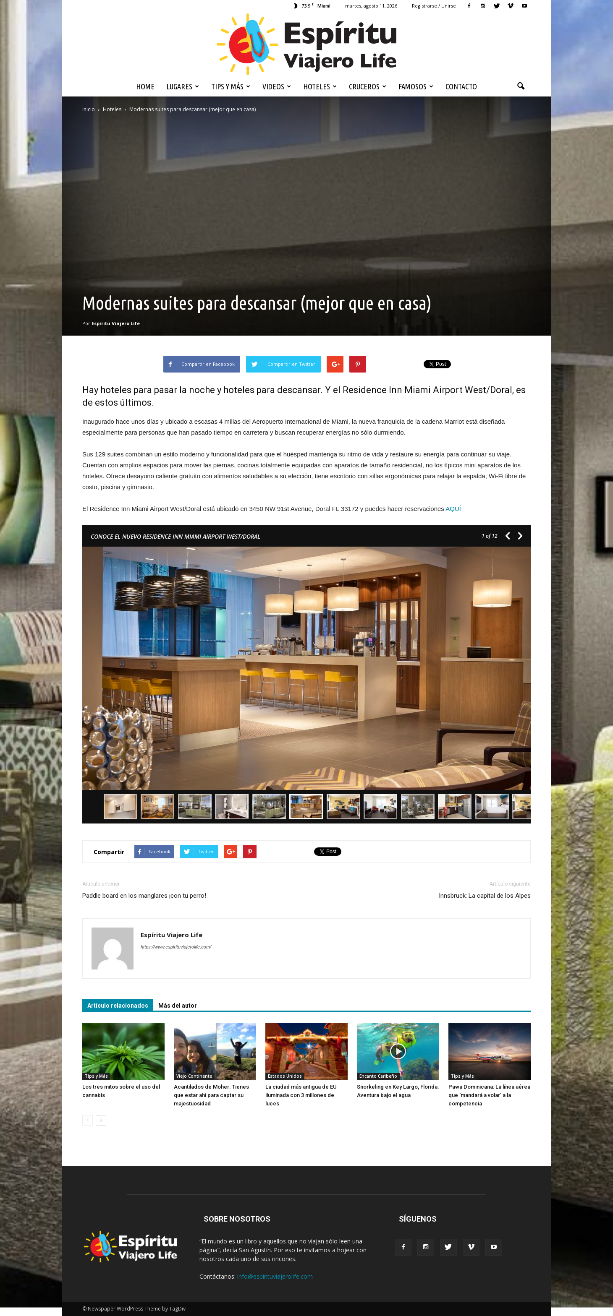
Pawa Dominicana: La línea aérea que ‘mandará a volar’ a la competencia (489, 1095)
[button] (521, 86)
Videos (276, 86)
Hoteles (320, 86)
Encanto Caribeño (378, 1076)
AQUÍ (453, 508)
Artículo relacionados (117, 1005)
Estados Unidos (285, 1076)
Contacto (461, 86)
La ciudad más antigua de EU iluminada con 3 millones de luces (301, 1095)
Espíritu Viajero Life (116, 323)
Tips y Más (230, 86)
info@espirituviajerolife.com (275, 1276)
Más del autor (177, 1005)
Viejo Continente (194, 1076)
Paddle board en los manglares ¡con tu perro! (144, 895)
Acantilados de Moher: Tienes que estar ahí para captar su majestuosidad (211, 1095)
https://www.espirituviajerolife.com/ (176, 946)
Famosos (415, 86)
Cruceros (367, 86)
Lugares (182, 86)
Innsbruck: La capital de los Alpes (485, 895)
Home (145, 86)
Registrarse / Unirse (434, 6)
